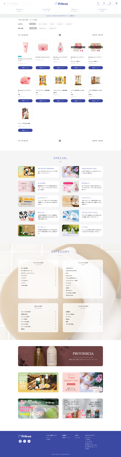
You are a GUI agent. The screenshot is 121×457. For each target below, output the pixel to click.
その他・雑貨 (24, 285)
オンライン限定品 (70, 314)
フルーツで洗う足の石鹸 (24, 123)
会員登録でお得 (88, 443)
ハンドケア (23, 278)
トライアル (68, 316)
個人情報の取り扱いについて (91, 446)
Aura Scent (69, 275)
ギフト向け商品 (69, 324)
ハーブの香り (24, 319)
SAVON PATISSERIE (71, 270)
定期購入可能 (53, 28)
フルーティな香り (33, 20)
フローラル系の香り (26, 311)
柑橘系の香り (24, 314)
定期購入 (68, 311)
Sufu (67, 273)
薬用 (67, 321)
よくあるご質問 (88, 441)
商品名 (52, 24)
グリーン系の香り (25, 321)
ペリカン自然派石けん (71, 278)
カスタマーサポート (90, 435)
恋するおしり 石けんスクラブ (43, 57)
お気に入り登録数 (42, 24)
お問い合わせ (88, 437)
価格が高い (69, 24)
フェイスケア (24, 275)
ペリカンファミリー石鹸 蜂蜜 (43, 90)
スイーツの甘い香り (26, 326)
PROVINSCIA (69, 268)
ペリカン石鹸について (51, 435)
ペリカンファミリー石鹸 (71, 280)
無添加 (67, 319)
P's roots (68, 283)
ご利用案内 (87, 439)
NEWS (76, 435)
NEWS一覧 (77, 437)
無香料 (23, 329)
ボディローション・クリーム (27, 273)
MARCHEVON (69, 295)
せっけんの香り (24, 324)
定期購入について (66, 437)
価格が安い (60, 24)
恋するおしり (69, 290)
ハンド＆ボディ (24, 280)
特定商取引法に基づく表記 (91, 445)
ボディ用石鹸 (24, 268)
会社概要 (48, 439)
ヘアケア (23, 283)
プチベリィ (68, 285)
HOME (19, 20)
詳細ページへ (25, 67)
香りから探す (26, 20)
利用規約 (87, 448)
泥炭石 (67, 287)
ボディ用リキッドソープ (26, 270)
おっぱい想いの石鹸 (71, 292)
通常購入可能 (42, 28)
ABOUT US (48, 437)
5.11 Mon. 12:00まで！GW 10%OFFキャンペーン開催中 (60, 15)
